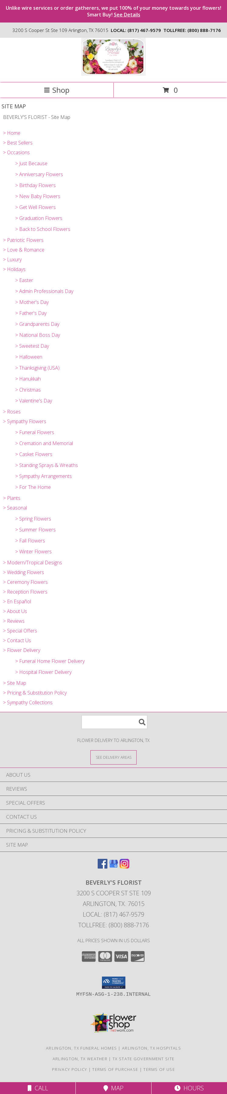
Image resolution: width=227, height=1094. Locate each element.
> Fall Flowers (30, 540)
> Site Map (14, 683)
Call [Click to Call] (38, 1088)
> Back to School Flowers (42, 229)
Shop (56, 90)
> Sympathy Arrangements (43, 476)
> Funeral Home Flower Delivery (50, 661)
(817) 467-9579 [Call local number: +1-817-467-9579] (144, 30)
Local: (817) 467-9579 (113, 914)
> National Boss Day (37, 335)
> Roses (12, 411)
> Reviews (14, 621)
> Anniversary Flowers (39, 174)
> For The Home (33, 487)
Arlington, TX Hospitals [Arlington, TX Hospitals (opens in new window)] (151, 1048)
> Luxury (12, 259)
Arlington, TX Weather (80, 1058)
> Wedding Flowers (23, 572)
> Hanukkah (28, 378)
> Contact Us (17, 640)
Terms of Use (159, 1069)
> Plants (11, 498)
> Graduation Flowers (38, 218)
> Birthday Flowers (35, 185)
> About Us (15, 611)
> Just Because (31, 163)
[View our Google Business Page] (113, 866)
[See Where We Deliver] (113, 757)
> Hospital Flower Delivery (43, 672)
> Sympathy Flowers (24, 421)
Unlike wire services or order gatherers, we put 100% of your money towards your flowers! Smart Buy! (113, 11)
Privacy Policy (69, 1069)
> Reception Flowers (25, 591)
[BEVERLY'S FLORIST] (113, 74)
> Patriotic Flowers (23, 240)
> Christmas (28, 389)
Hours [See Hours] (189, 1088)
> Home (11, 133)
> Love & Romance (23, 249)
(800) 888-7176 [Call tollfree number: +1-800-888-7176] (204, 30)
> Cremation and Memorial (44, 443)
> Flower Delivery (21, 650)
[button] (113, 983)
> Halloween (28, 357)
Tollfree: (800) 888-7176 (113, 925)
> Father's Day (31, 313)
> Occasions (16, 152)
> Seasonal (15, 507)
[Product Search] (114, 722)
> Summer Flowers (35, 529)
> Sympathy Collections (28, 702)
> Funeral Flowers (34, 432)
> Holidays (14, 269)
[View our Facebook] (102, 866)
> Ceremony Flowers (25, 582)
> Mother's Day (32, 302)
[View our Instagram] (124, 866)
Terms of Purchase (115, 1069)
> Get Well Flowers (35, 207)
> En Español (17, 601)
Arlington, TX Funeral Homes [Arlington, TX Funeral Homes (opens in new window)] (81, 1048)
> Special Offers (20, 630)
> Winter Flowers (33, 551)
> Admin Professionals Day (44, 291)
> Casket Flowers (33, 454)
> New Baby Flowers (37, 196)
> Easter (24, 280)
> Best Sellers (18, 142)
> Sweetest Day (32, 346)
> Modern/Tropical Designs (32, 562)
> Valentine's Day (33, 400)
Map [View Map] (113, 1088)
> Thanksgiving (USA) (37, 367)
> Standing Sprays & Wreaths (46, 465)
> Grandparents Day (37, 324)
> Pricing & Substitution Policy (35, 692)
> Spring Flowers (33, 518)
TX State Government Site (143, 1058)
